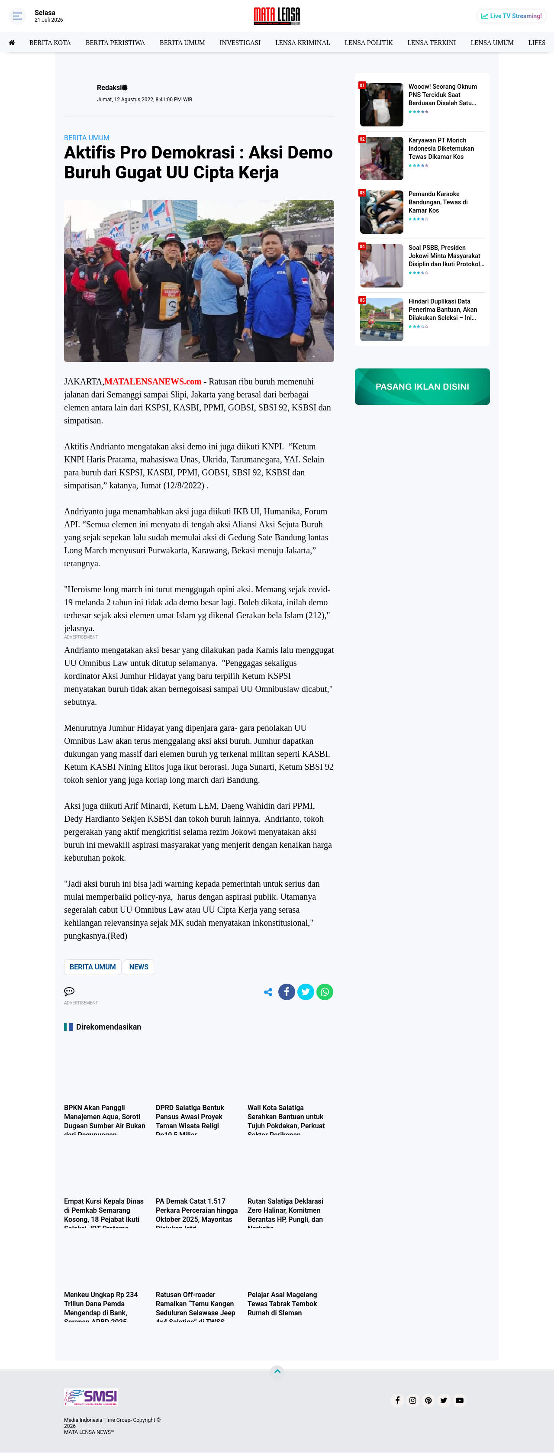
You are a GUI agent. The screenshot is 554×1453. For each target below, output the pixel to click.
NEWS (138, 967)
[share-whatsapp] (324, 992)
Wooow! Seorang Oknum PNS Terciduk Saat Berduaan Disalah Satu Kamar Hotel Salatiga (442, 95)
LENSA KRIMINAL (309, 42)
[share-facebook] (285, 992)
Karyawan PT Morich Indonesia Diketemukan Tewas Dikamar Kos (440, 148)
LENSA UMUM (503, 42)
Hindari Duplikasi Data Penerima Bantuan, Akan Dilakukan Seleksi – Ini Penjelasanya (442, 310)
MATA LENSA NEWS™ (89, 1433)
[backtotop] (277, 1373)
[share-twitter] (305, 992)
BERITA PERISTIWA (117, 42)
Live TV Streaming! (516, 16)
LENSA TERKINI (441, 42)
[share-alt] (266, 992)
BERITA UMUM (186, 42)
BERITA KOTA (51, 42)
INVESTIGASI (245, 42)
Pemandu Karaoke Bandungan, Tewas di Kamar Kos (437, 202)
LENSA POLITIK (377, 42)
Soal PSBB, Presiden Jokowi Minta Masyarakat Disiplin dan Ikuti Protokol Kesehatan (443, 256)
